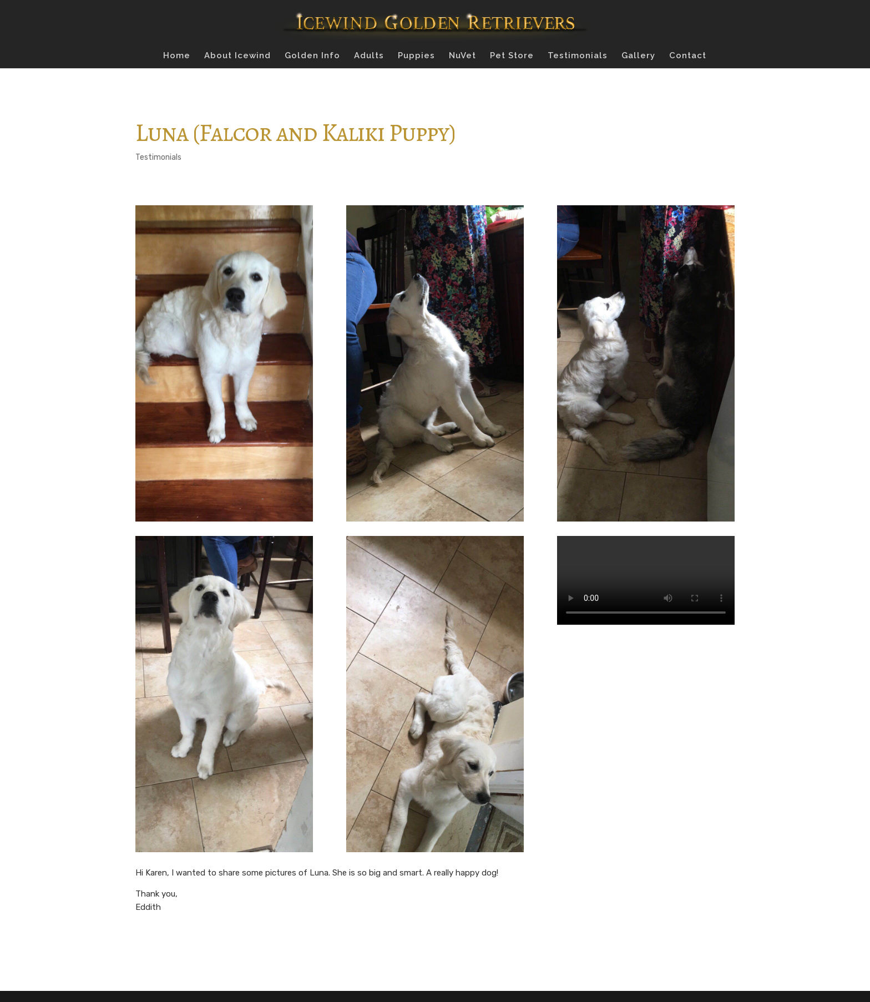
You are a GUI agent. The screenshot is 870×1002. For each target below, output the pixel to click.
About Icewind (237, 56)
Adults (369, 56)
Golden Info (312, 56)
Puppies (416, 56)
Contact (687, 56)
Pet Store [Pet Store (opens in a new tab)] (512, 56)
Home (176, 56)
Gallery (638, 56)
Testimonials (578, 56)
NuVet (462, 56)
